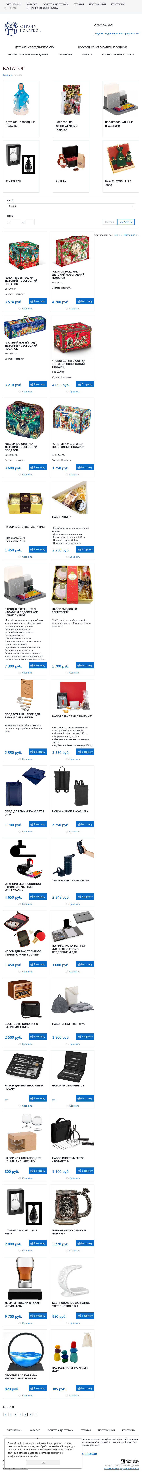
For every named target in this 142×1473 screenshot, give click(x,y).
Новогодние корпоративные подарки (102, 47)
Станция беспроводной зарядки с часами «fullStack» (23, 887)
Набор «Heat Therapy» (68, 1024)
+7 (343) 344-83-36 (103, 25)
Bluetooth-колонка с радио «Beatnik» (21, 1026)
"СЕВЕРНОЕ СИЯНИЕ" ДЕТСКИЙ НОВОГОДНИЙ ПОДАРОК (21, 447)
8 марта (87, 55)
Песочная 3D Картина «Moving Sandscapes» (21, 1377)
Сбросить (126, 222)
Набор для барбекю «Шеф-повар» (24, 1087)
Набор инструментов (68, 1085)
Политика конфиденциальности (121, 1469)
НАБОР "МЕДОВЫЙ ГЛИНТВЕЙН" (64, 611)
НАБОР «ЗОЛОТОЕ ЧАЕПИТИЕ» (25, 527)
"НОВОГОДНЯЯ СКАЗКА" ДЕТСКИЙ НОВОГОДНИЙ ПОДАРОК (68, 364)
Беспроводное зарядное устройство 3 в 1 (71, 1304)
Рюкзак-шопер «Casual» (70, 811)
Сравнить (27, 308)
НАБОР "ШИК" (61, 517)
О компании (13, 5)
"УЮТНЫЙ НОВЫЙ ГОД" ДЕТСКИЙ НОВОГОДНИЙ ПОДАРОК (21, 346)
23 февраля (65, 55)
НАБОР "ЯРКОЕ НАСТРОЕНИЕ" (72, 716)
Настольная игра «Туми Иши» (70, 1369)
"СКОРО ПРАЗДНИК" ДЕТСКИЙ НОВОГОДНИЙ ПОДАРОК (68, 275)
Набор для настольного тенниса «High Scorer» (23, 953)
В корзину (39, 301)
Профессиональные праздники (28, 55)
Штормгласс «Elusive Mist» (21, 1232)
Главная (7, 74)
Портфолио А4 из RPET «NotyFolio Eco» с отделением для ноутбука (69, 949)
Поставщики (97, 5)
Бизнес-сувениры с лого (118, 55)
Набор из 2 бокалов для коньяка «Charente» (23, 1160)
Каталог (32, 5)
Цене (115, 234)
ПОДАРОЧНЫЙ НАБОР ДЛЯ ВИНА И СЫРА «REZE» (22, 716)
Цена (10, 216)
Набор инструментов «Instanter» (68, 1160)
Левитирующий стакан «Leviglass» (22, 1304)
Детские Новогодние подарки (34, 47)
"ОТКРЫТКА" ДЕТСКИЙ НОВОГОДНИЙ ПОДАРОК (68, 445)
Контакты (117, 5)
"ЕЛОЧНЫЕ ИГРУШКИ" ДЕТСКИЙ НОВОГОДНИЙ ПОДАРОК (21, 281)
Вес (10, 200)
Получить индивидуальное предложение (116, 33)
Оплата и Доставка (55, 5)
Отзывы (79, 5)
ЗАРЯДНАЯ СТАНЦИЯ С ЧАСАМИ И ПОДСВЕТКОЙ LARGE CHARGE (21, 612)
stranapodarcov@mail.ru (15, 1468)
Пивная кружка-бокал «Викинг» (69, 1232)
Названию (129, 234)
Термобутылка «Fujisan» (70, 880)
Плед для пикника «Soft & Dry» (24, 813)
